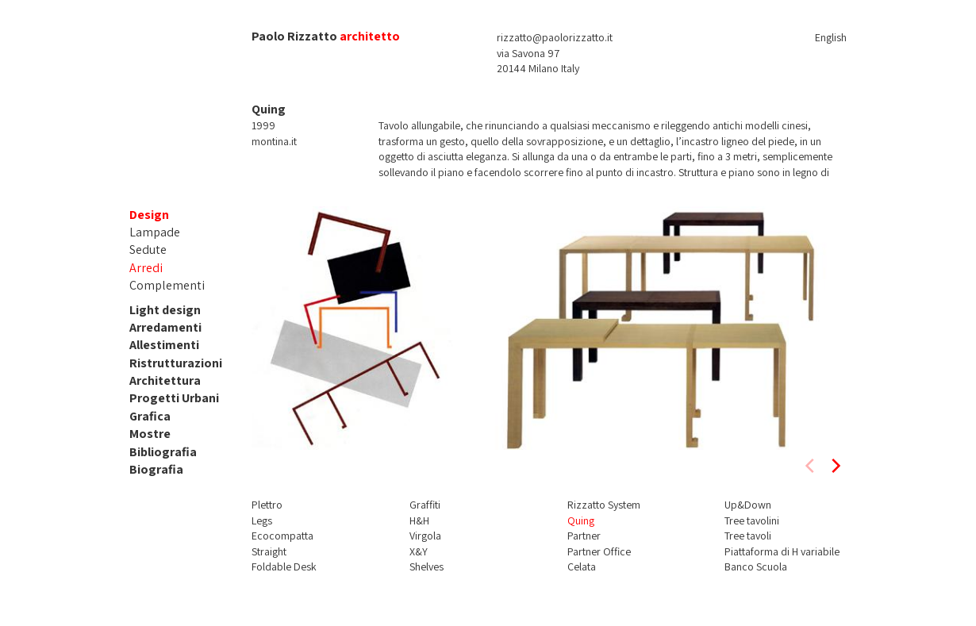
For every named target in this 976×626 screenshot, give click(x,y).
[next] (835, 466)
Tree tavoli (747, 535)
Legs (262, 520)
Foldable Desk (284, 566)
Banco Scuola (755, 566)
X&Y (418, 551)
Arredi (146, 267)
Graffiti (424, 504)
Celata (581, 566)
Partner (584, 535)
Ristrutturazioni (175, 363)
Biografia (156, 469)
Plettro (267, 504)
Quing (580, 520)
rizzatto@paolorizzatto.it (555, 37)
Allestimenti (164, 344)
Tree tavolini (751, 520)
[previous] (811, 466)
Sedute (148, 249)
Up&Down (747, 504)
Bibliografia (163, 452)
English (831, 37)
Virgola (425, 535)
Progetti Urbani (174, 398)
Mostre (150, 433)
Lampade (154, 232)
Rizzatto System (603, 504)
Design (149, 214)
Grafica (150, 416)
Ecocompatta (282, 535)
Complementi (167, 285)
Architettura (165, 380)
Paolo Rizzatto (294, 36)
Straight (269, 551)
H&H (419, 520)
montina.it (274, 141)
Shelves (426, 566)
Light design (165, 309)
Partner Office (599, 551)
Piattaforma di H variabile (782, 551)
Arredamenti (165, 327)
